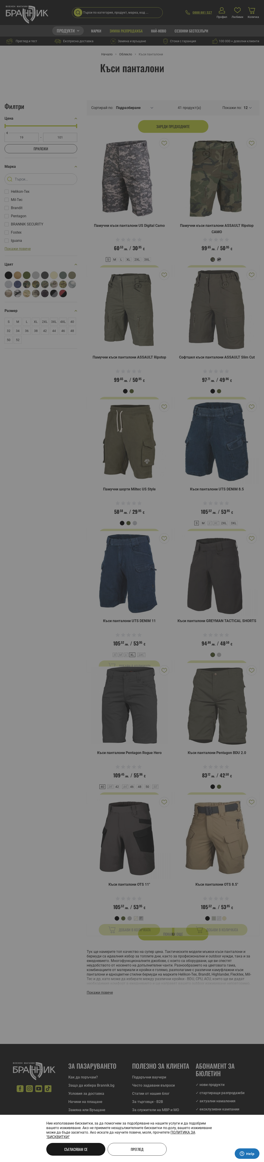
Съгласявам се (76, 1149)
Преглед (137, 1149)
